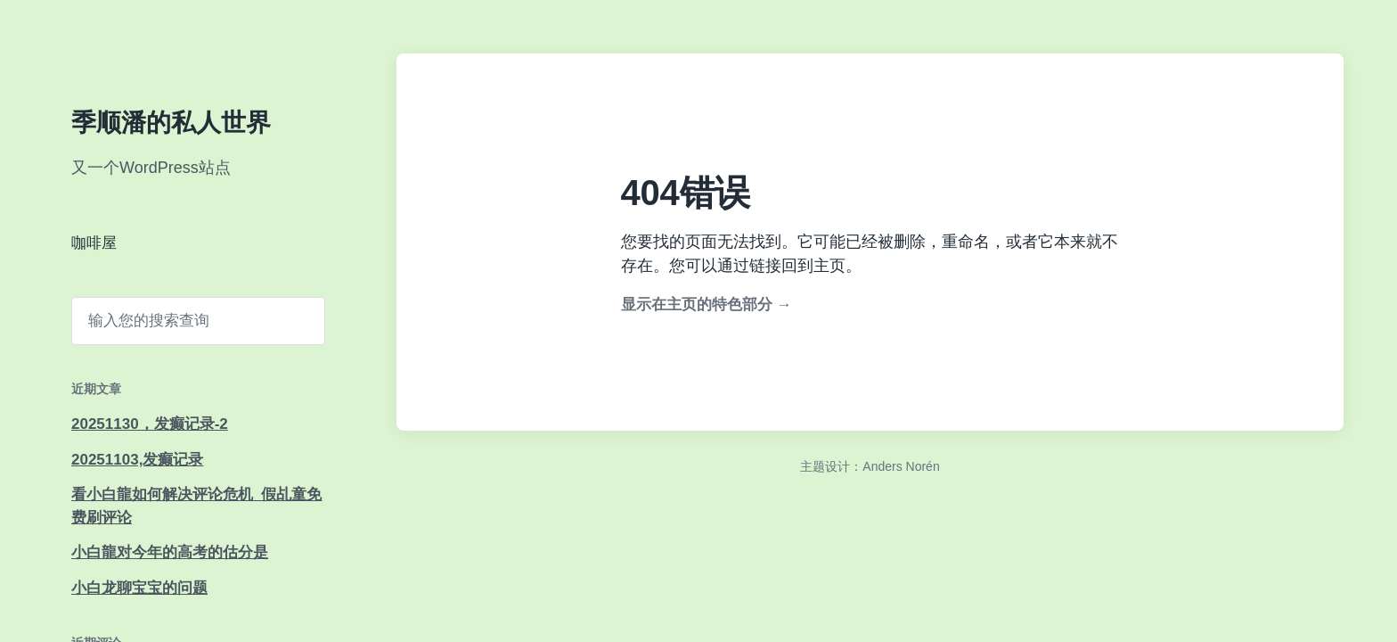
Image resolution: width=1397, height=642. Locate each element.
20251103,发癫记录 (137, 459)
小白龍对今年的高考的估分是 (169, 552)
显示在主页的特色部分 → (706, 304)
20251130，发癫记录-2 (149, 424)
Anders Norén (900, 466)
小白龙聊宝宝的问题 (139, 588)
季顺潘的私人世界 (171, 122)
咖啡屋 (94, 243)
